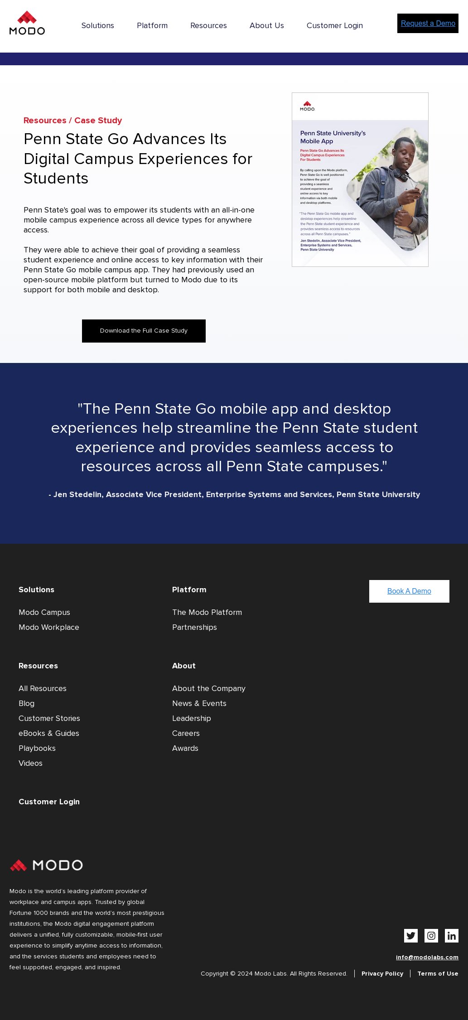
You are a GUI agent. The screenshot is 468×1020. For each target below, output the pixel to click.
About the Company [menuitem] (209, 688)
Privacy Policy (382, 973)
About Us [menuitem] (267, 25)
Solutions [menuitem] (98, 25)
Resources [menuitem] (208, 25)
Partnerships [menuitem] (194, 627)
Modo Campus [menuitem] (44, 612)
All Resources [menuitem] (43, 688)
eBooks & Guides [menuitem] (49, 733)
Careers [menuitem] (186, 733)
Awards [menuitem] (185, 748)
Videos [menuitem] (31, 763)
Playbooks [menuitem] (37, 748)
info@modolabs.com (427, 957)
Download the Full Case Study (144, 330)
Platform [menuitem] (152, 25)
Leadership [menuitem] (191, 718)
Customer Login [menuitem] (335, 25)
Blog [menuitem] (26, 703)
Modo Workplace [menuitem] (49, 627)
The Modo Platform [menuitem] (207, 612)
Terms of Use (437, 973)
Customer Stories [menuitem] (49, 718)
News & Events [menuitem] (199, 703)
